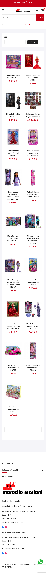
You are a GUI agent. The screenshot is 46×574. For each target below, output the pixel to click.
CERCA (40, 18)
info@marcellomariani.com (12, 522)
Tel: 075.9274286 (9, 545)
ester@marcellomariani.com (13, 548)
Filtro (33, 42)
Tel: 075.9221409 (9, 519)
